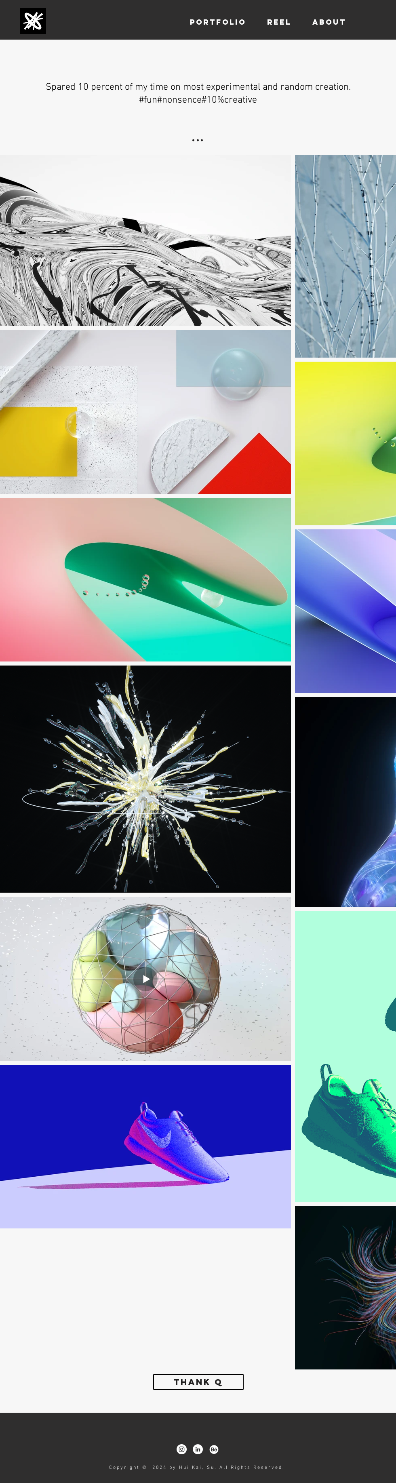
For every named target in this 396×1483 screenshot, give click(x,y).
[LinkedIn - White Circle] (198, 1449)
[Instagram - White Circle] (182, 1449)
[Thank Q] (198, 1382)
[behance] (214, 1449)
